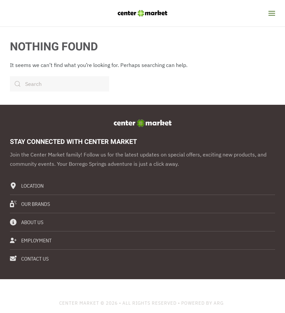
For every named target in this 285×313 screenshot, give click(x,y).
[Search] (59, 84)
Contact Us (29, 258)
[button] (271, 13)
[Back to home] (142, 13)
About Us (26, 222)
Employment (31, 240)
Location (27, 185)
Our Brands (30, 204)
